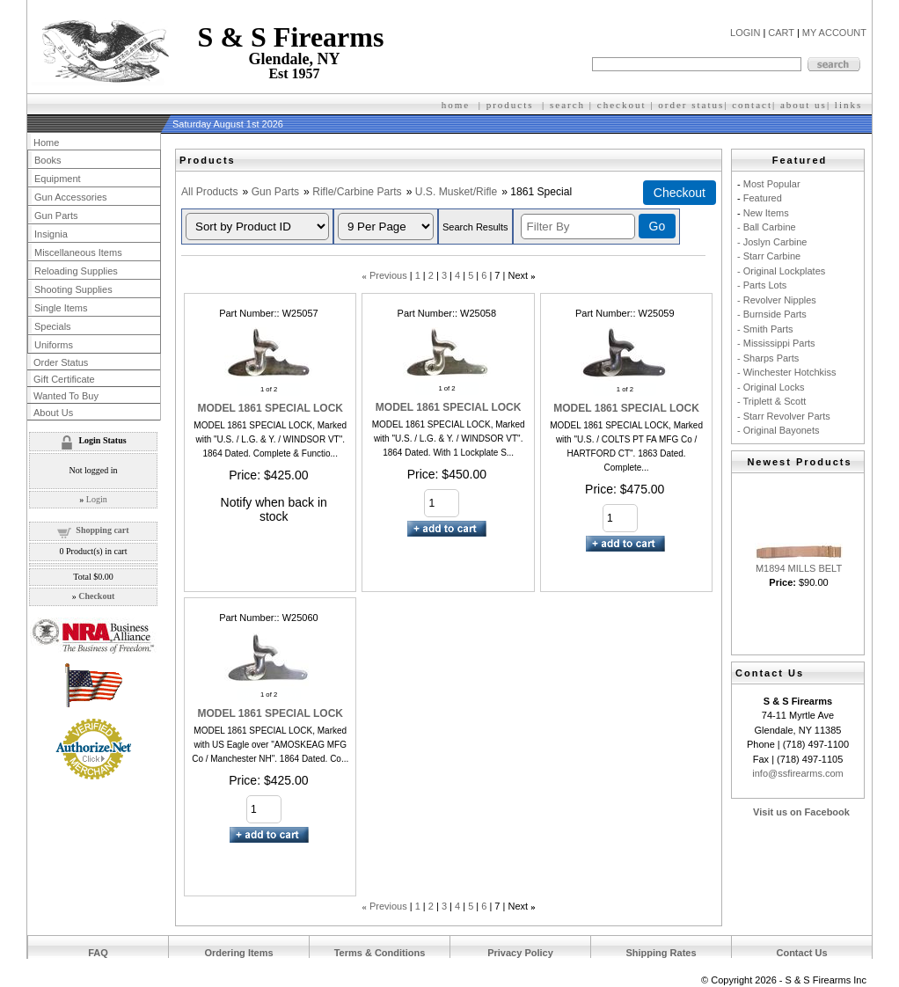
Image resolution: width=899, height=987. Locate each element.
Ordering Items (238, 952)
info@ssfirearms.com (797, 773)
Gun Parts (275, 192)
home (456, 104)
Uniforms (53, 345)
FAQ (98, 952)
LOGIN (745, 32)
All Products (209, 192)
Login (96, 499)
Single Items (61, 308)
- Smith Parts (765, 329)
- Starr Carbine (768, 256)
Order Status (60, 362)
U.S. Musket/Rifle (456, 192)
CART (781, 32)
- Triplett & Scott (771, 401)
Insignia (51, 234)
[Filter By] (578, 226)
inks (850, 104)
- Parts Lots (761, 285)
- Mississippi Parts (776, 343)
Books (48, 160)
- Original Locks (770, 387)
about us (803, 104)
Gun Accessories (70, 197)
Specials (52, 326)
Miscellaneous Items (78, 252)
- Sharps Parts (768, 358)
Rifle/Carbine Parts (357, 192)
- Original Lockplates (781, 271)
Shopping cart (102, 530)
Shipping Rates (660, 952)
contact (752, 104)
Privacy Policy (520, 952)
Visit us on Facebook (801, 812)
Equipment (57, 178)
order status (691, 104)
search (567, 104)
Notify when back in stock (274, 509)
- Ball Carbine (766, 227)
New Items (766, 213)
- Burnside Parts (772, 314)
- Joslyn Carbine (772, 242)
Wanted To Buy (66, 396)
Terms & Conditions (380, 952)
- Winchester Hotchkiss (786, 372)
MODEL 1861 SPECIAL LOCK (270, 408)
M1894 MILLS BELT (799, 568)
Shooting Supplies (73, 289)
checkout (622, 104)
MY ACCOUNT (834, 32)
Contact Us (801, 952)
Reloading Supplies (76, 271)
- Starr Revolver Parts (783, 416)
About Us (53, 412)
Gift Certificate (64, 379)
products (510, 104)
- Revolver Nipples (776, 300)
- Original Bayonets (778, 430)
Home (46, 142)
